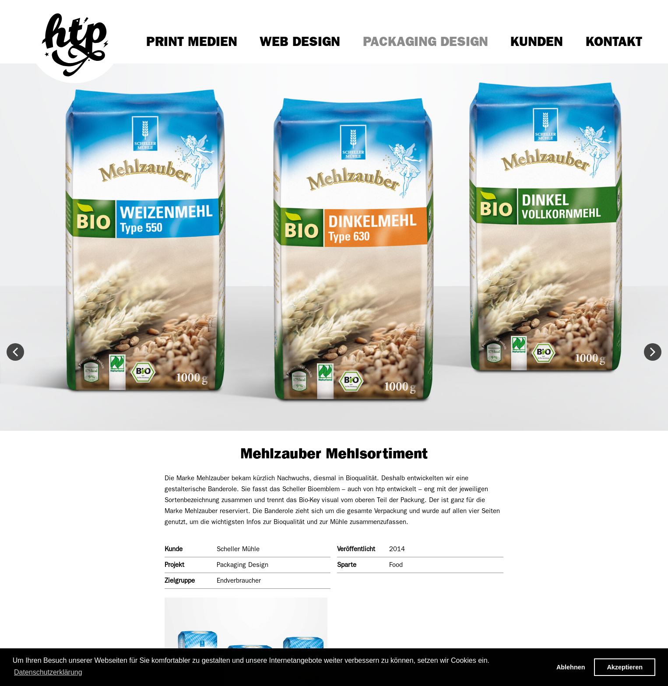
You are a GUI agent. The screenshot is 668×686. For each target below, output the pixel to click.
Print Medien (191, 41)
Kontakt (614, 41)
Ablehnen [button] (570, 667)
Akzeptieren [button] (625, 667)
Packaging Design (425, 41)
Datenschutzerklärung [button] (48, 672)
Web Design (300, 41)
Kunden (536, 41)
